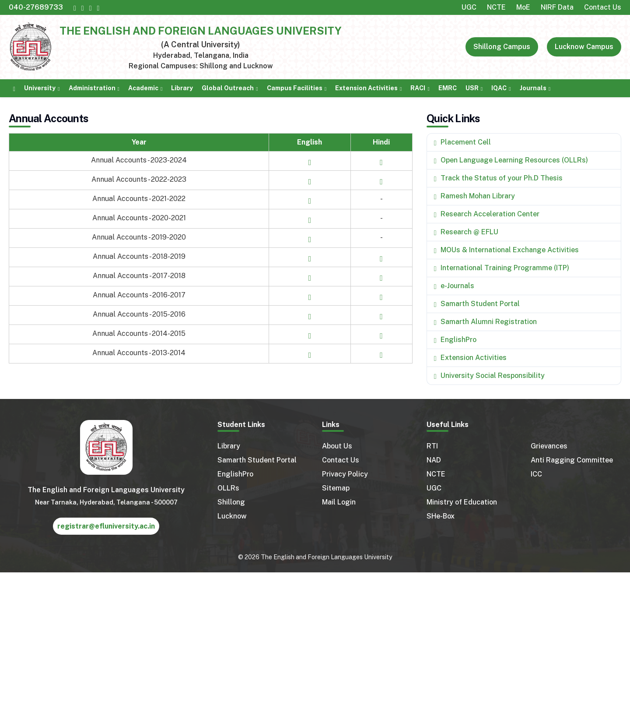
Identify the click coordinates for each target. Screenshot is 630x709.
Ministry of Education (462, 502)
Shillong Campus (501, 46)
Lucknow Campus (584, 46)
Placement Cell (466, 142)
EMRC (447, 88)
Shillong (231, 502)
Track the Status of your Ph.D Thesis (502, 178)
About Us (337, 446)
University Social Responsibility (493, 375)
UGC (469, 7)
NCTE (496, 7)
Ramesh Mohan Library (478, 196)
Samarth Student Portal (480, 304)
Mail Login (339, 502)
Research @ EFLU (469, 232)
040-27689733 (36, 7)
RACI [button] (417, 88)
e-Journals (457, 286)
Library (182, 88)
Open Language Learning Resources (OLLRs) (514, 160)
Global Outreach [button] (228, 88)
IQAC (499, 88)
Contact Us (602, 7)
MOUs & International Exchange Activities (510, 250)
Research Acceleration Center (490, 214)
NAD (434, 460)
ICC (536, 474)
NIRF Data (557, 7)
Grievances (549, 446)
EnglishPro (458, 339)
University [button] (40, 88)
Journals (533, 88)
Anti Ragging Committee (572, 460)
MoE (523, 7)
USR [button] (472, 88)
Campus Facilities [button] (294, 88)
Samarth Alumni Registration (489, 321)
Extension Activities (474, 357)
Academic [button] (143, 88)
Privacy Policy (345, 474)
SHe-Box (441, 516)
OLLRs (228, 488)
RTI (432, 446)
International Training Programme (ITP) (505, 268)
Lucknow (232, 516)
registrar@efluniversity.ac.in (106, 526)
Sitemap (336, 488)
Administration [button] (92, 88)
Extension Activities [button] (366, 88)
